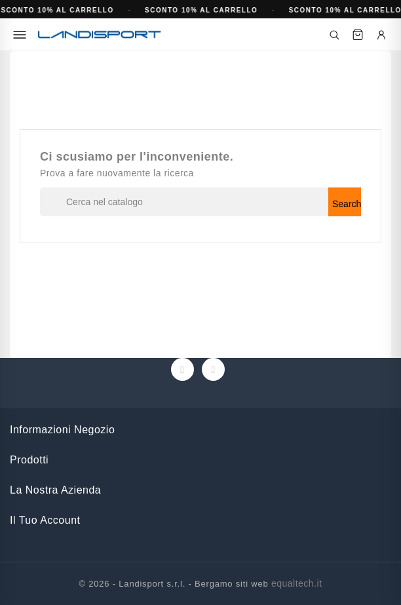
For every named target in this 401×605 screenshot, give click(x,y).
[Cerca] (334, 35)
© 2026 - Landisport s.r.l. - (137, 584)
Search (346, 204)
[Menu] (19, 35)
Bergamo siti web (232, 584)
